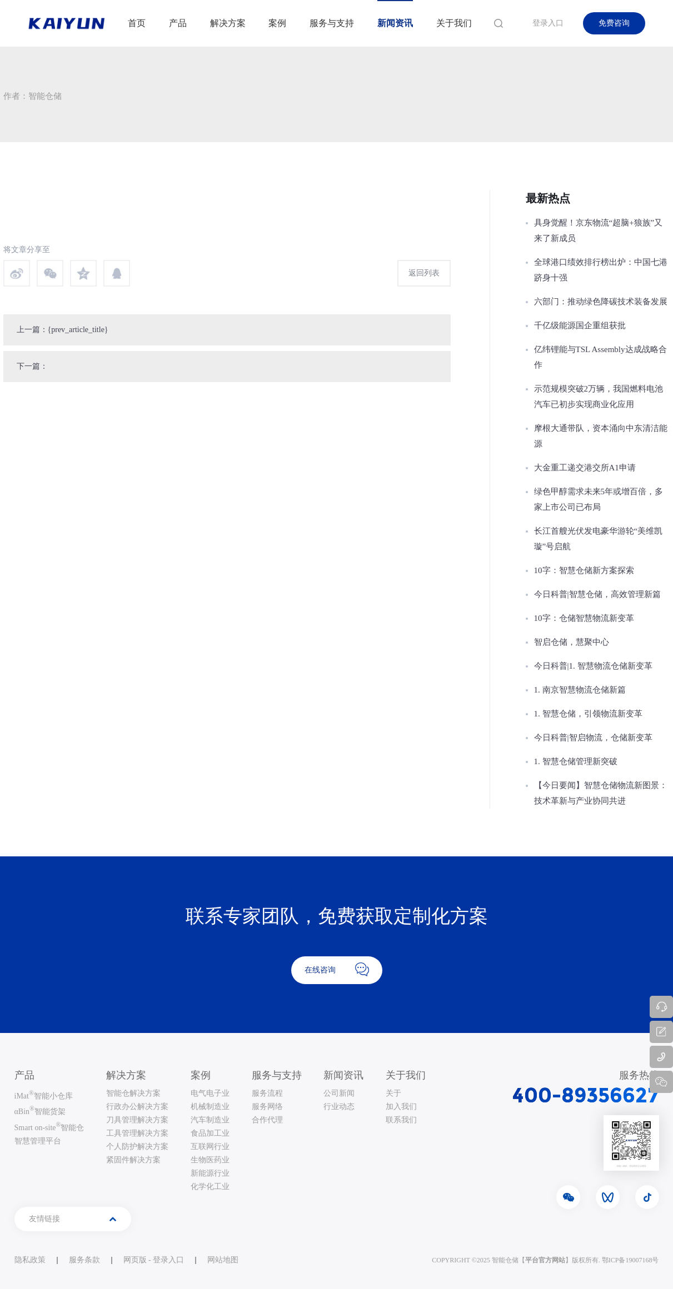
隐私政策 (30, 1260)
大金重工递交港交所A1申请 (585, 467)
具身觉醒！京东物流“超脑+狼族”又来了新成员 (598, 230)
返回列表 (424, 273)
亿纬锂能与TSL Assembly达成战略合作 (600, 357)
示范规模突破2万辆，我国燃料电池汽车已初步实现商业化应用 (599, 396)
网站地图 (222, 1260)
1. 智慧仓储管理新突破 (575, 761)
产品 (178, 23)
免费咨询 (614, 23)
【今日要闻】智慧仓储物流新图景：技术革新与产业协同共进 (600, 793)
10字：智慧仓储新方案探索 (584, 570)
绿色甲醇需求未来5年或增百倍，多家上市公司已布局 (599, 499)
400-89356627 (585, 1095)
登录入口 (548, 23)
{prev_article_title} (78, 329)
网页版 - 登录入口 (154, 1260)
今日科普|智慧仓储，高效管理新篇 (597, 594)
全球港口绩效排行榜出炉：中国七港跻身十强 (600, 270)
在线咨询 (337, 969)
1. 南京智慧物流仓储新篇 (580, 689)
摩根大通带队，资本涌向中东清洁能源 (600, 436)
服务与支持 (332, 23)
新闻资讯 (395, 23)
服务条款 (84, 1260)
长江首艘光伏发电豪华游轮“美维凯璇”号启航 (598, 538)
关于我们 (454, 23)
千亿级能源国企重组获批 (580, 325)
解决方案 (228, 23)
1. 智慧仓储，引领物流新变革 (588, 713)
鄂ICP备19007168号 (630, 1260)
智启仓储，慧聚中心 (571, 642)
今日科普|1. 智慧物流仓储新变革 (593, 665)
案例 (277, 23)
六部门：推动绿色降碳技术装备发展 (600, 301)
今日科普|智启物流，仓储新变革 (593, 737)
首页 (137, 23)
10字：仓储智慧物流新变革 (584, 618)
